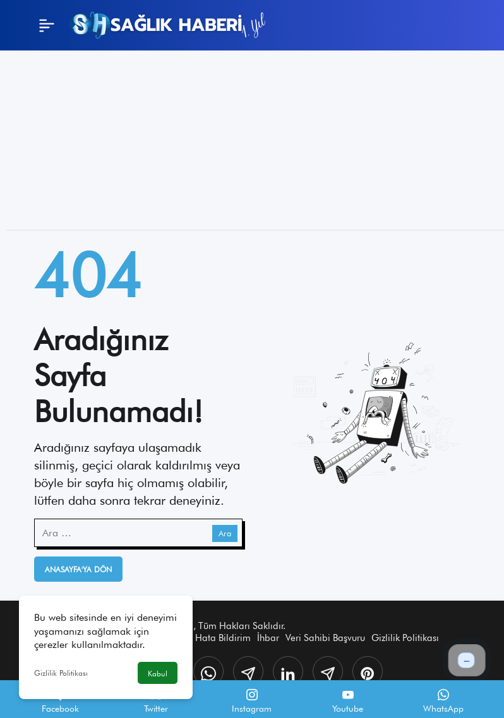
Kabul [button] (157, 673)
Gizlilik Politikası (61, 673)
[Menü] (46, 25)
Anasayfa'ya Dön (78, 569)
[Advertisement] (252, 141)
